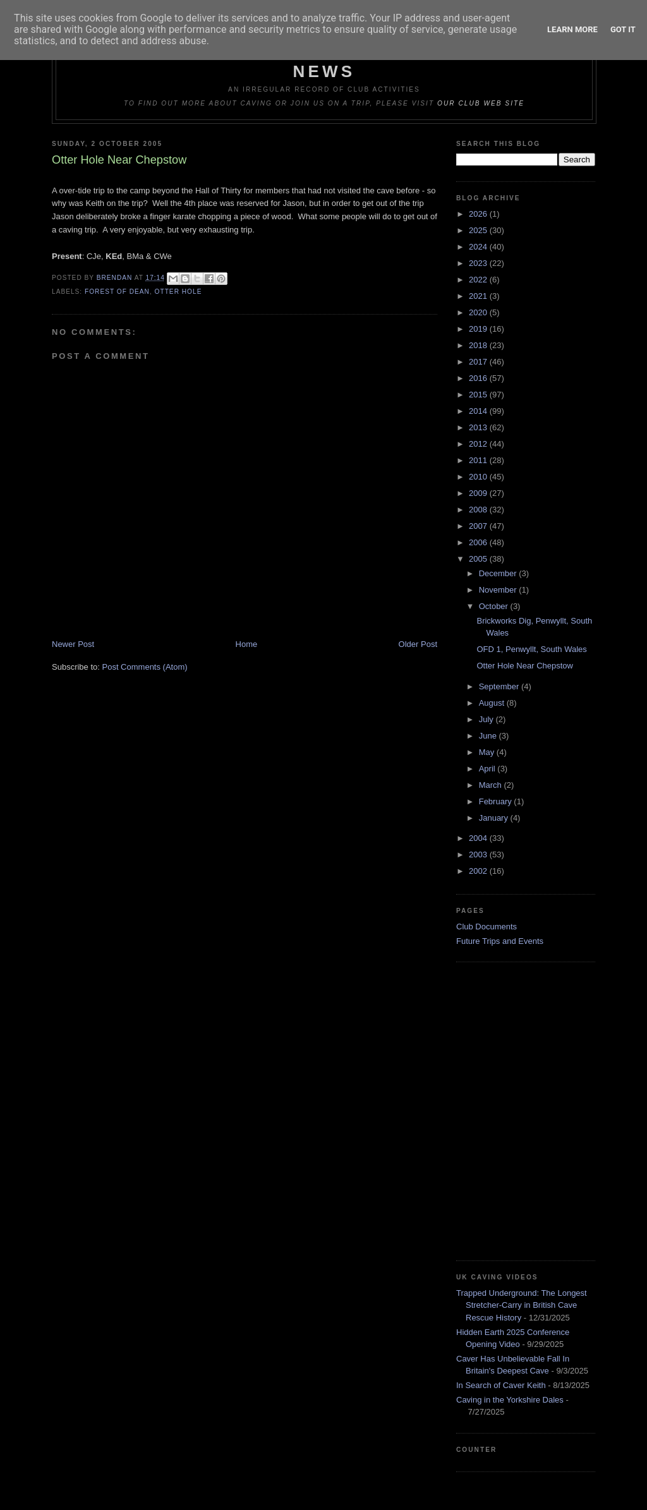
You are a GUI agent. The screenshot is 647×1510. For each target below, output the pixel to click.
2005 (479, 559)
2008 (479, 509)
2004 (479, 838)
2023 (479, 263)
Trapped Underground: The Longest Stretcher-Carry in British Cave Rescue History (521, 1305)
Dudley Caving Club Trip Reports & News (324, 61)
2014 (479, 411)
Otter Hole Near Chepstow (524, 665)
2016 (479, 378)
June (489, 735)
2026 (479, 214)
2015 (479, 394)
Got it (623, 29)
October (495, 606)
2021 (479, 296)
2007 (479, 526)
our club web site (480, 103)
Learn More (572, 29)
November (499, 590)
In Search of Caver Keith (501, 1385)
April (488, 768)
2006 (479, 542)
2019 (479, 329)
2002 (479, 871)
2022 (479, 279)
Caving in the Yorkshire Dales (510, 1399)
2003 (479, 854)
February (496, 801)
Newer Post (73, 644)
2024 (479, 246)
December (499, 573)
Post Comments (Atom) (145, 667)
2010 (479, 476)
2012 (479, 444)
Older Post (418, 644)
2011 (479, 460)
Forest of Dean (117, 291)
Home (247, 644)
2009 (479, 493)
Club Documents (486, 926)
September (500, 686)
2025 (479, 230)
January (495, 818)
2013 (479, 427)
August (493, 703)
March (491, 785)
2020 (479, 312)
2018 (479, 345)
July (487, 719)
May (488, 752)
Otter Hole (178, 291)
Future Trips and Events (499, 941)
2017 (479, 361)
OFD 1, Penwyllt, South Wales (531, 649)
